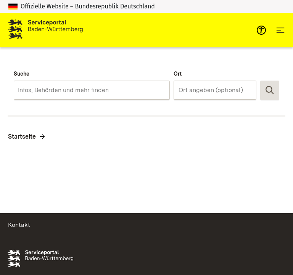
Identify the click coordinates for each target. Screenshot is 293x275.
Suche (21, 74)
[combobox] (92, 90)
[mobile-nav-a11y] (261, 30)
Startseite (22, 136)
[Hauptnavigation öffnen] (280, 30)
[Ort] (215, 90)
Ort (178, 74)
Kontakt (19, 224)
